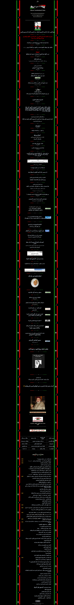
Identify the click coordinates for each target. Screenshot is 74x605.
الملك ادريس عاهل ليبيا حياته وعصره (38, 446)
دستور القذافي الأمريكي (35, 340)
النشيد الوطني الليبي (38, 443)
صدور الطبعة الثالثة (37, 59)
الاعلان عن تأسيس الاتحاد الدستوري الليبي (38, 177)
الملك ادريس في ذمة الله (35, 297)
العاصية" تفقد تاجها (47, 495)
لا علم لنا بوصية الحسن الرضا (34, 320)
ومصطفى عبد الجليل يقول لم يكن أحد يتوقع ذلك (35, 218)
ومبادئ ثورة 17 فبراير (37, 67)
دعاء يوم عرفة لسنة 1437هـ (46, 464)
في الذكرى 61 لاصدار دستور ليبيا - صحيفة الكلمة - (41, 474)
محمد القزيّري (24, 446)
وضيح (41, 235)
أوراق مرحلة (37, 135)
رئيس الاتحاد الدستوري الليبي (38, 184)
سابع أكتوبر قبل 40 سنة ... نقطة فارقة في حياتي (42, 460)
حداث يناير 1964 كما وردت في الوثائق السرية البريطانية (39, 386)
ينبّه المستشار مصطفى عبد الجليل (42, 186)
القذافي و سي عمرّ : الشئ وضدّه (45, 532)
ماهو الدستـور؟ (48, 553)
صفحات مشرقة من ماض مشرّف (44, 575)
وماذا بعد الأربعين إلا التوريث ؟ (45, 526)
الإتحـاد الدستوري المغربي (46, 581)
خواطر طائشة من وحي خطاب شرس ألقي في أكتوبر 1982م (39, 497)
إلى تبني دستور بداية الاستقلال (38, 75)
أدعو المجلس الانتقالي (47, 493)
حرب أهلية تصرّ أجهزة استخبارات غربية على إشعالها (37, 54)
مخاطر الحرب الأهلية (30, 186)
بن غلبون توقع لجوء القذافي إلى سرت (35, 216)
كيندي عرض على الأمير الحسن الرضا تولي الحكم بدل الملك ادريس (38, 484)
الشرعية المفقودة (47, 549)
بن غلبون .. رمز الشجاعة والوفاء (38, 130)
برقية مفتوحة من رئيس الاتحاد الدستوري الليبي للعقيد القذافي (38, 516)
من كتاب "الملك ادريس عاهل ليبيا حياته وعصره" (38, 61)
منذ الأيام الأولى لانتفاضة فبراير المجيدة (37, 116)
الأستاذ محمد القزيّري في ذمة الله (44, 545)
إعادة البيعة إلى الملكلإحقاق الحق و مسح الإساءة (41, 579)
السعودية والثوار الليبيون (37, 99)
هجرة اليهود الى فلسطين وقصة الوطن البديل (42, 555)
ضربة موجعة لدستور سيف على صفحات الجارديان (41, 478)
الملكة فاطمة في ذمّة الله (34, 276)
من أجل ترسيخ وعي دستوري (38, 441)
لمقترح (26, 333)
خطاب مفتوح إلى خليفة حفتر (37, 143)
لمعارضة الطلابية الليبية (46, 501)
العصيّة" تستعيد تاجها (37, 495)
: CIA (38, 154)
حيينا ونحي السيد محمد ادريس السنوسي (38, 199)
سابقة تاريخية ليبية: (39, 258)
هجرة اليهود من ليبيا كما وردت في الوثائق (35, 230)
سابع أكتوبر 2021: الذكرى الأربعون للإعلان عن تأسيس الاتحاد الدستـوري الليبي (37, 32)
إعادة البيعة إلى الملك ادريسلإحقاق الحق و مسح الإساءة (37, 42)
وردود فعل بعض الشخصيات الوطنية (38, 179)
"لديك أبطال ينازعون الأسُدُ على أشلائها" (37, 188)
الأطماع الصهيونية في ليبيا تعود (35, 224)
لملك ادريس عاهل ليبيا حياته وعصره (44, 577)
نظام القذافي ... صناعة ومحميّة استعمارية (43, 499)
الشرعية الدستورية (47, 540)
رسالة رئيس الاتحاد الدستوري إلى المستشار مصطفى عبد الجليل (39, 476)
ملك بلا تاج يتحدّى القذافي (46, 591)
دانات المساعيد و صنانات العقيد (45, 593)
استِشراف (37, 126)
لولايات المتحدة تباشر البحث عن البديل (43, 584)
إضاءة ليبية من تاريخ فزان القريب (37, 147)
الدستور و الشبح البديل (47, 568)
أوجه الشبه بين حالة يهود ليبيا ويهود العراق (43, 557)
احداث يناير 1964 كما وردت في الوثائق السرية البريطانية (40, 530)
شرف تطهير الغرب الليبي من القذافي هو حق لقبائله (37, 82)
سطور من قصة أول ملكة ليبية (34, 292)
